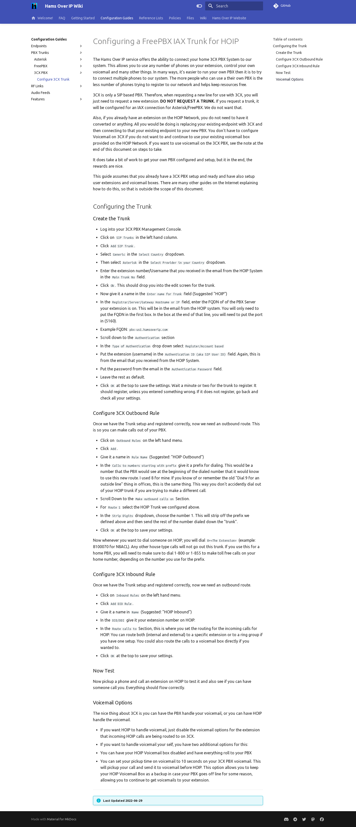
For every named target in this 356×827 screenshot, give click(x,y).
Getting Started (83, 18)
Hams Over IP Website (229, 18)
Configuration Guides (117, 18)
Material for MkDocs (61, 819)
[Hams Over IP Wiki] (34, 6)
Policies (175, 18)
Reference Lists (151, 18)
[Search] (234, 5)
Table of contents (288, 39)
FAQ (62, 18)
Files (190, 18)
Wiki (203, 18)
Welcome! (42, 18)
